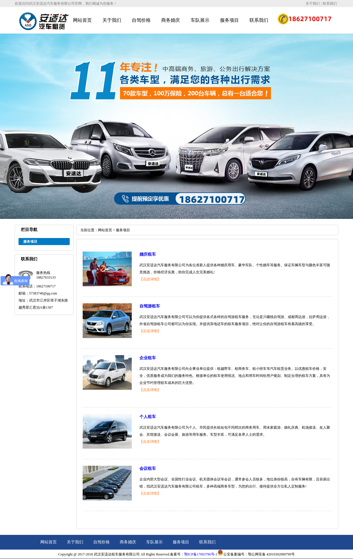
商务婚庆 (170, 20)
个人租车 (147, 417)
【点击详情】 (150, 279)
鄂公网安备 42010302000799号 (271, 554)
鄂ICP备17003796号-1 (200, 554)
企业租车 (147, 358)
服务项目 (229, 20)
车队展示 (200, 20)
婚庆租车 (147, 254)
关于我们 (313, 3)
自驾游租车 (149, 306)
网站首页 (82, 20)
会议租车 (147, 468)
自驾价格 (141, 20)
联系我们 (330, 3)
